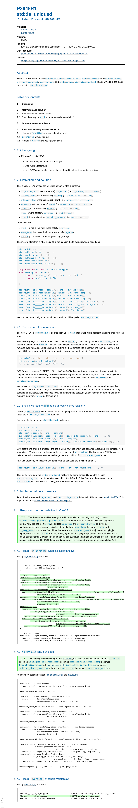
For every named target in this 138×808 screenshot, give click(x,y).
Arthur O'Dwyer (28, 30)
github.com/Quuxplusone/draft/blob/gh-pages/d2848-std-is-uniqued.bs (54, 54)
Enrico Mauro (27, 33)
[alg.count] (73, 675)
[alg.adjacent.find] (55, 665)
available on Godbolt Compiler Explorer (53, 500)
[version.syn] (30, 784)
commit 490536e (110, 497)
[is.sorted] (67, 658)
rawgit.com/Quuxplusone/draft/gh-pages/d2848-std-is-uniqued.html (53, 60)
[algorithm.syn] (31, 556)
